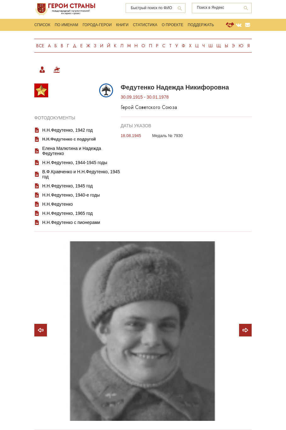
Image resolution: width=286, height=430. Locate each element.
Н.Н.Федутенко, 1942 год (67, 130)
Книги (122, 25)
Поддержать (201, 25)
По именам (66, 25)
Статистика (145, 25)
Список (42, 25)
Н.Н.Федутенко (57, 204)
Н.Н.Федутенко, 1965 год (67, 213)
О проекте (172, 25)
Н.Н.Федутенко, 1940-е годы (71, 195)
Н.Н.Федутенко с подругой (69, 139)
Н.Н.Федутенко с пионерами (71, 222)
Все (40, 46)
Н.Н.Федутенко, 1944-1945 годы (74, 162)
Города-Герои (97, 25)
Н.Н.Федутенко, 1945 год (67, 185)
